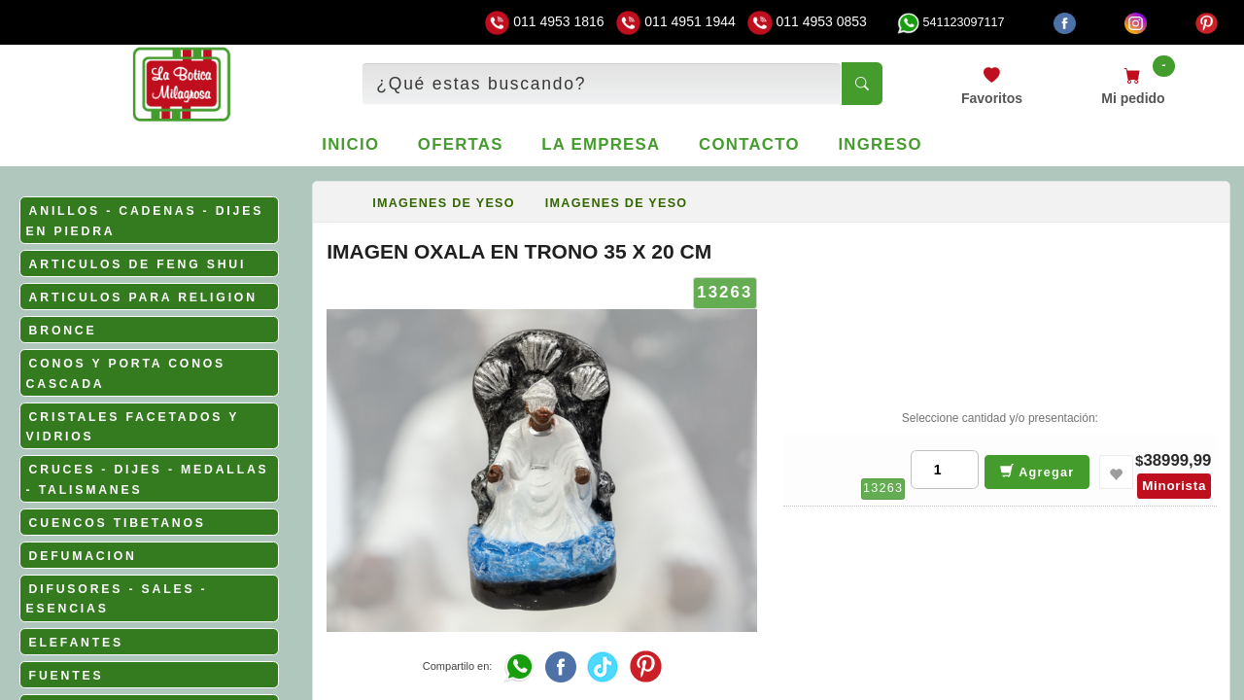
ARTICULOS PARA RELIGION (143, 297)
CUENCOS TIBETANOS (117, 523)
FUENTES (66, 675)
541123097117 (950, 22)
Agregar (1037, 471)
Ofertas (460, 144)
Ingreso (879, 144)
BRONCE (63, 330)
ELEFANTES (76, 642)
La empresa (600, 144)
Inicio (350, 144)
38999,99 (1177, 460)
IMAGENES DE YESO (443, 203)
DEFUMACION (83, 556)
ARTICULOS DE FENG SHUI (138, 264)
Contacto (749, 144)
